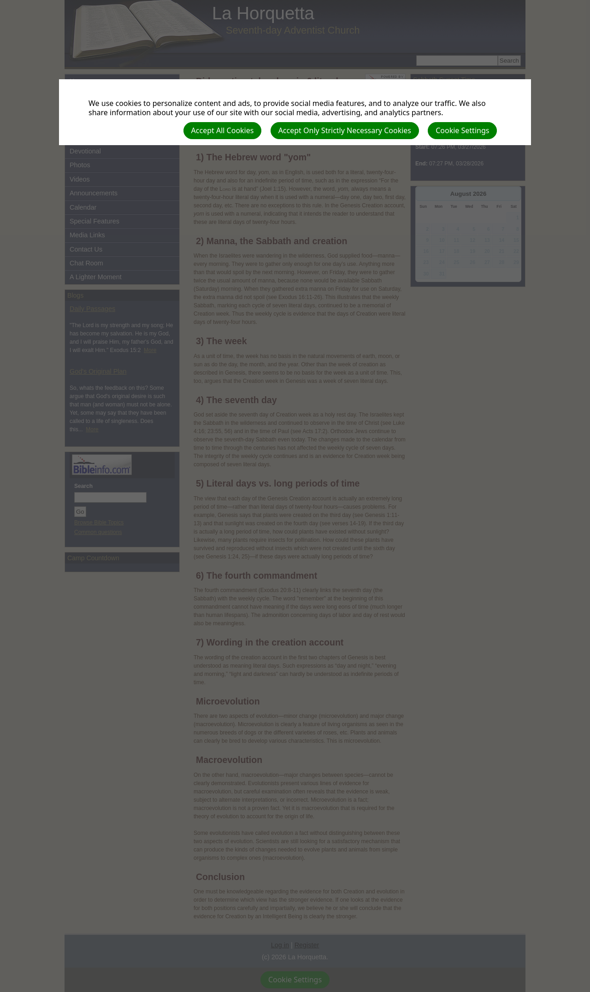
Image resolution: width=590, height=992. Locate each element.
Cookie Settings (462, 130)
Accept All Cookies (222, 130)
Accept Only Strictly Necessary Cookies (344, 130)
